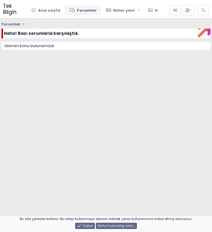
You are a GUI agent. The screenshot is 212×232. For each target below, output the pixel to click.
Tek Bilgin (10, 9)
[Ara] (203, 10)
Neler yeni (124, 10)
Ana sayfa (49, 10)
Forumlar (87, 10)
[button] (139, 10)
